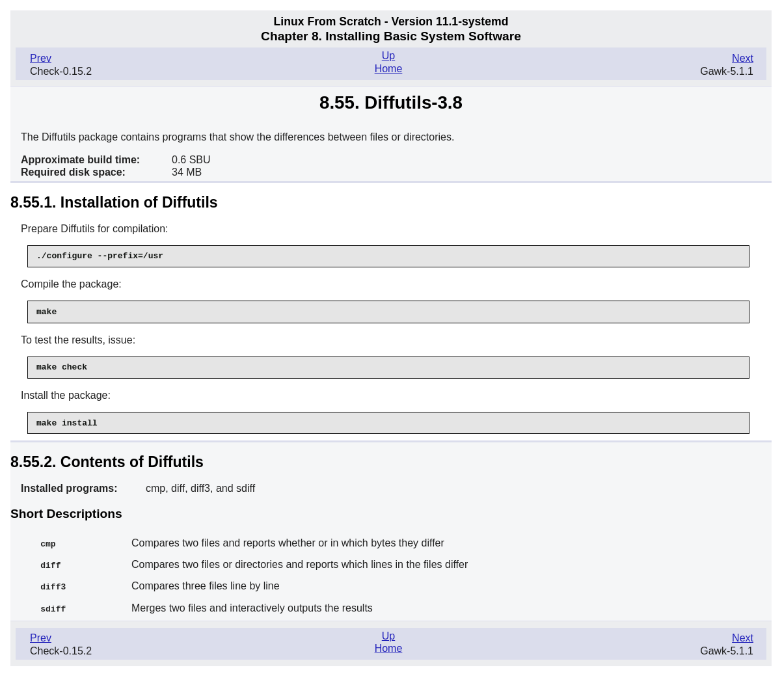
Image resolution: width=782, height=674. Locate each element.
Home (389, 68)
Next (742, 58)
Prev (40, 58)
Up (388, 55)
